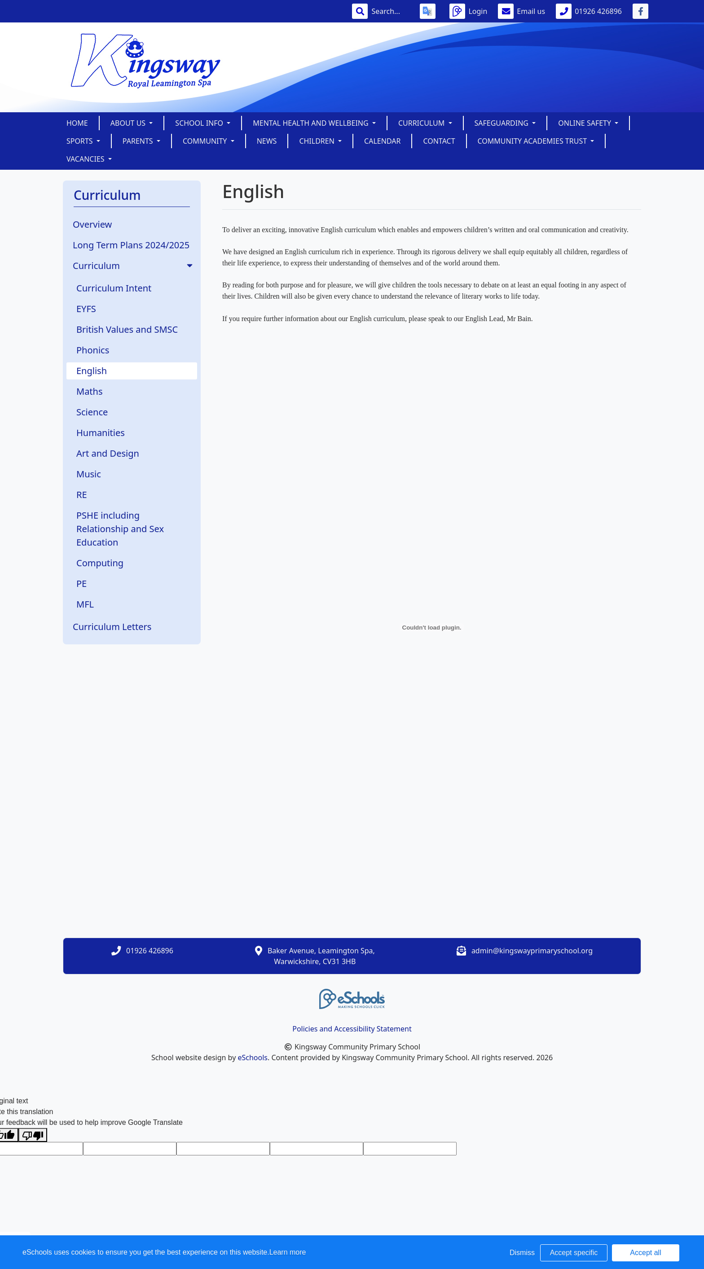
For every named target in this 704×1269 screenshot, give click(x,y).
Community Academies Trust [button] (533, 141)
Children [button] (317, 141)
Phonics (92, 350)
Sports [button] (80, 141)
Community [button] (206, 141)
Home (77, 123)
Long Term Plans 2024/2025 (131, 245)
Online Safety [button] (585, 123)
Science (92, 412)
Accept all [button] (645, 1252)
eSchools (253, 1057)
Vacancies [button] (86, 159)
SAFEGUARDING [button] (503, 123)
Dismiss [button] (522, 1252)
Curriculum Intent (113, 288)
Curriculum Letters (112, 627)
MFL (85, 604)
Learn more (287, 1252)
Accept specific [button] (574, 1252)
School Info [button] (200, 123)
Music (88, 474)
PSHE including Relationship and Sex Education (120, 528)
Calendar (382, 141)
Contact (439, 141)
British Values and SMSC (127, 329)
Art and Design (107, 453)
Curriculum (133, 266)
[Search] (390, 11)
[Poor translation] (32, 1135)
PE (81, 583)
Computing (99, 563)
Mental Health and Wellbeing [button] (311, 123)
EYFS (86, 309)
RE (81, 495)
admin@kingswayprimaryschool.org (532, 951)
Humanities (100, 433)
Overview (92, 224)
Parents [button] (139, 141)
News (267, 141)
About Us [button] (129, 123)
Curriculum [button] (422, 123)
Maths (89, 391)
